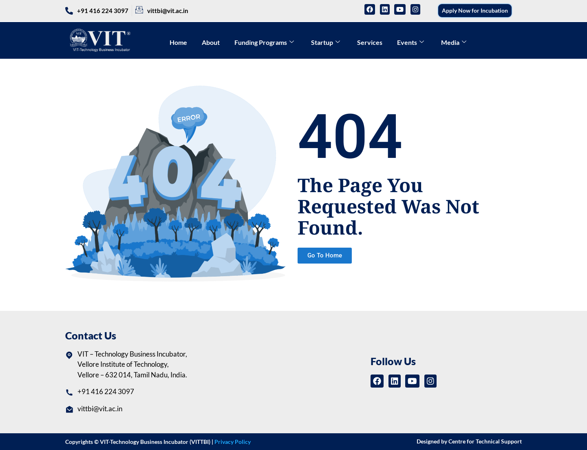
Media (453, 42)
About (211, 42)
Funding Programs (264, 42)
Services (369, 42)
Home (178, 42)
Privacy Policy (232, 441)
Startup (325, 42)
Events (410, 42)
